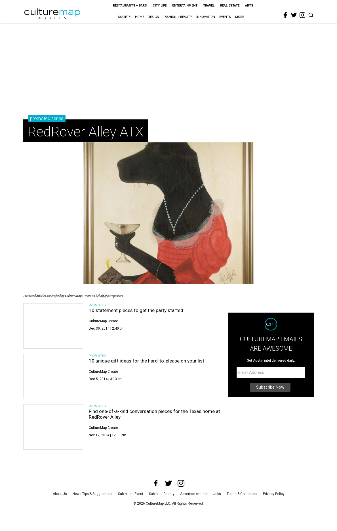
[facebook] (285, 15)
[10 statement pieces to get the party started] (53, 326)
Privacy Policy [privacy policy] (274, 494)
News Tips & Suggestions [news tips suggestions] (92, 494)
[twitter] (294, 15)
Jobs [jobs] (217, 494)
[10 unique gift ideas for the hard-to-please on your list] (53, 376)
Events (225, 17)
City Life (160, 5)
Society (124, 17)
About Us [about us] (60, 494)
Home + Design (147, 17)
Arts (249, 5)
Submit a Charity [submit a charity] (161, 494)
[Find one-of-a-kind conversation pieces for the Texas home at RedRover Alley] (53, 427)
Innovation (205, 17)
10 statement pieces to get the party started (136, 310)
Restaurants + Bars (130, 5)
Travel (208, 5)
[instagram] (302, 15)
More (239, 17)
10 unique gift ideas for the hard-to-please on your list (146, 361)
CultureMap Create (103, 321)
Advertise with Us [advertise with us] (194, 494)
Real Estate (229, 5)
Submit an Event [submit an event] (130, 494)
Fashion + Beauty (177, 17)
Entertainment (184, 5)
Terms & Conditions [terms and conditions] (242, 494)
